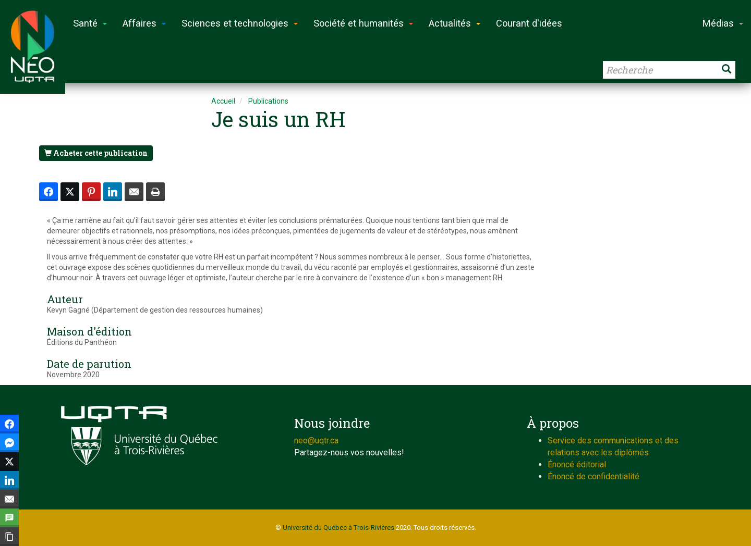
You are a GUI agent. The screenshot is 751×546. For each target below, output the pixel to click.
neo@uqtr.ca (316, 440)
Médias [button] (722, 23)
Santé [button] (90, 23)
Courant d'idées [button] (529, 23)
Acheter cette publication (96, 153)
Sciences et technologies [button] (239, 23)
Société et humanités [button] (363, 23)
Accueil (223, 101)
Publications (268, 101)
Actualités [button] (454, 23)
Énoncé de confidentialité (593, 476)
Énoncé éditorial (577, 464)
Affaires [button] (144, 23)
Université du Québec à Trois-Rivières (338, 527)
